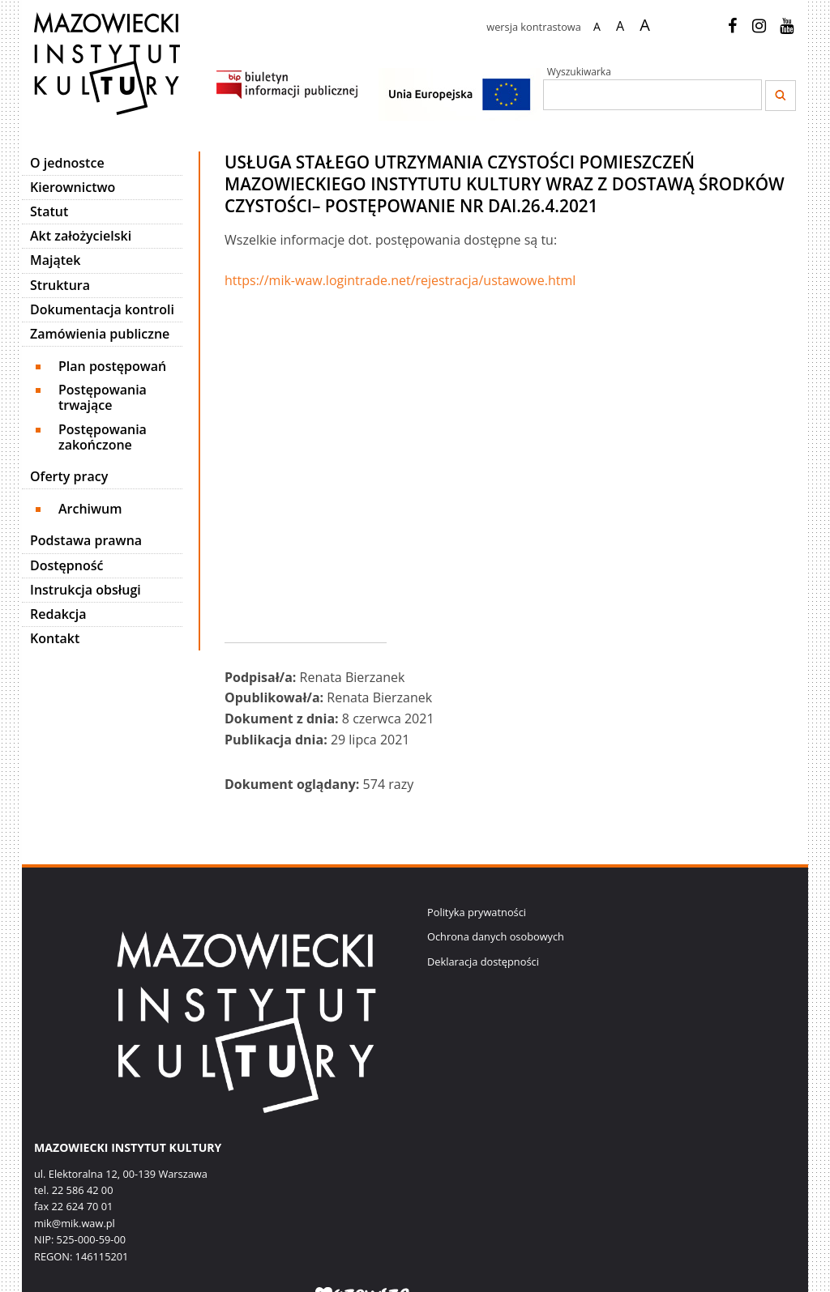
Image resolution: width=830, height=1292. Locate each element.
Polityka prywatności (476, 912)
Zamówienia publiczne (99, 334)
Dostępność (66, 565)
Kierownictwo (72, 187)
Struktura (60, 285)
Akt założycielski (80, 236)
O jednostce (67, 163)
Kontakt (54, 638)
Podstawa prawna (86, 540)
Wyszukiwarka (579, 72)
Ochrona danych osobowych (495, 936)
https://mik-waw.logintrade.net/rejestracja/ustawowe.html (400, 280)
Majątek (55, 260)
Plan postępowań (112, 366)
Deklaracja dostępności (483, 961)
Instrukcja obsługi (85, 590)
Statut (49, 211)
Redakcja (58, 614)
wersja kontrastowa (533, 26)
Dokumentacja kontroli (102, 309)
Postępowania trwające (102, 397)
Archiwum (90, 509)
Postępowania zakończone (102, 437)
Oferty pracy (69, 476)
